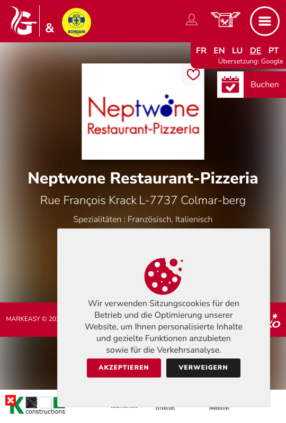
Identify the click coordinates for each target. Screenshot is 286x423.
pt (274, 51)
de (256, 51)
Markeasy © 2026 (35, 319)
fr (201, 51)
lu (237, 51)
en (219, 51)
